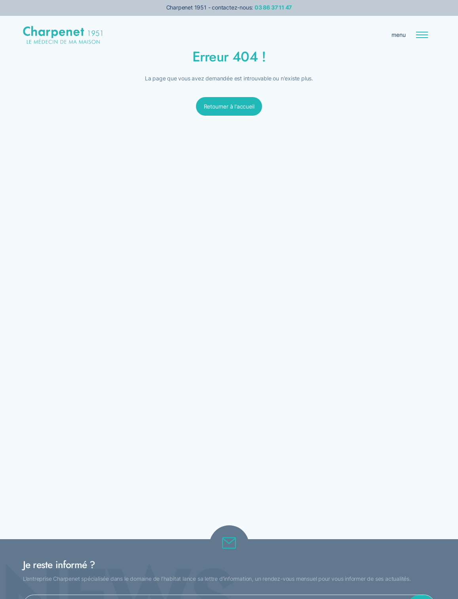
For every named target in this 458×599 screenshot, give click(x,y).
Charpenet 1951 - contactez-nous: (229, 7)
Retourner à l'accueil (229, 106)
